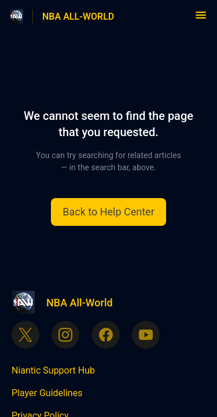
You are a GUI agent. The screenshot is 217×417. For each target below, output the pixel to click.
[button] (201, 18)
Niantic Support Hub (53, 370)
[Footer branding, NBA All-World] (68, 302)
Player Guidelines (47, 392)
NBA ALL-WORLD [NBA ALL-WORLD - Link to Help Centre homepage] (78, 16)
